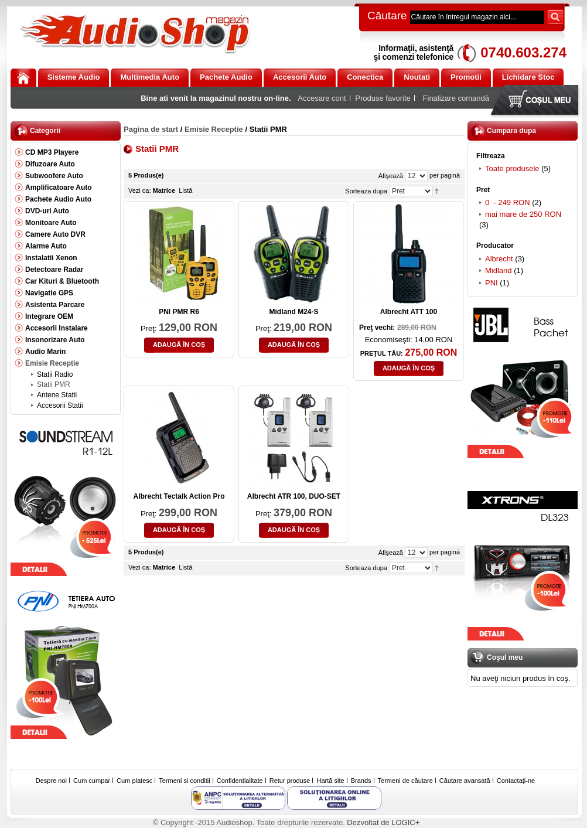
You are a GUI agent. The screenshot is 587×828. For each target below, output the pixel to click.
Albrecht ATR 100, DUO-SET (293, 496)
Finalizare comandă (456, 98)
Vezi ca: (139, 190)
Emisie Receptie (214, 129)
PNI (491, 282)
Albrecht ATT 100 (408, 312)
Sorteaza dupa (366, 191)
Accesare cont (322, 98)
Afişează (390, 175)
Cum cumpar (91, 780)
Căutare (387, 15)
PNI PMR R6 (179, 312)
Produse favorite (383, 98)
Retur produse (289, 780)
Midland (498, 270)
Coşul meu (537, 101)
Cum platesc (134, 780)
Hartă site (330, 780)
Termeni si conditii (184, 780)
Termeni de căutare (405, 780)
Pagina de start (151, 129)
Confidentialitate (240, 780)
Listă (185, 190)
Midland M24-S (293, 312)
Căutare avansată (464, 780)
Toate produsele (512, 168)
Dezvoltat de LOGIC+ (383, 822)
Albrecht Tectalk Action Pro (178, 496)
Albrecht (499, 258)
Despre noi (51, 780)
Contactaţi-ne (516, 780)
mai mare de (523, 214)
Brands (361, 780)
